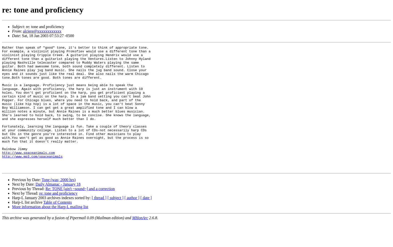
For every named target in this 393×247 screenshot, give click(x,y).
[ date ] (146, 222)
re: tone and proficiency (58, 218)
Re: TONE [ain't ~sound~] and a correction (80, 213)
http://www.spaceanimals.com (28, 174)
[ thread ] (99, 222)
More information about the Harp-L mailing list (50, 231)
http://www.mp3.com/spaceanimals (32, 179)
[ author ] (132, 222)
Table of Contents (57, 227)
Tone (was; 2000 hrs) (58, 204)
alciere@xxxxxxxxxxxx (42, 31)
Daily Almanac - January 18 (58, 209)
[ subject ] (116, 222)
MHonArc (140, 242)
